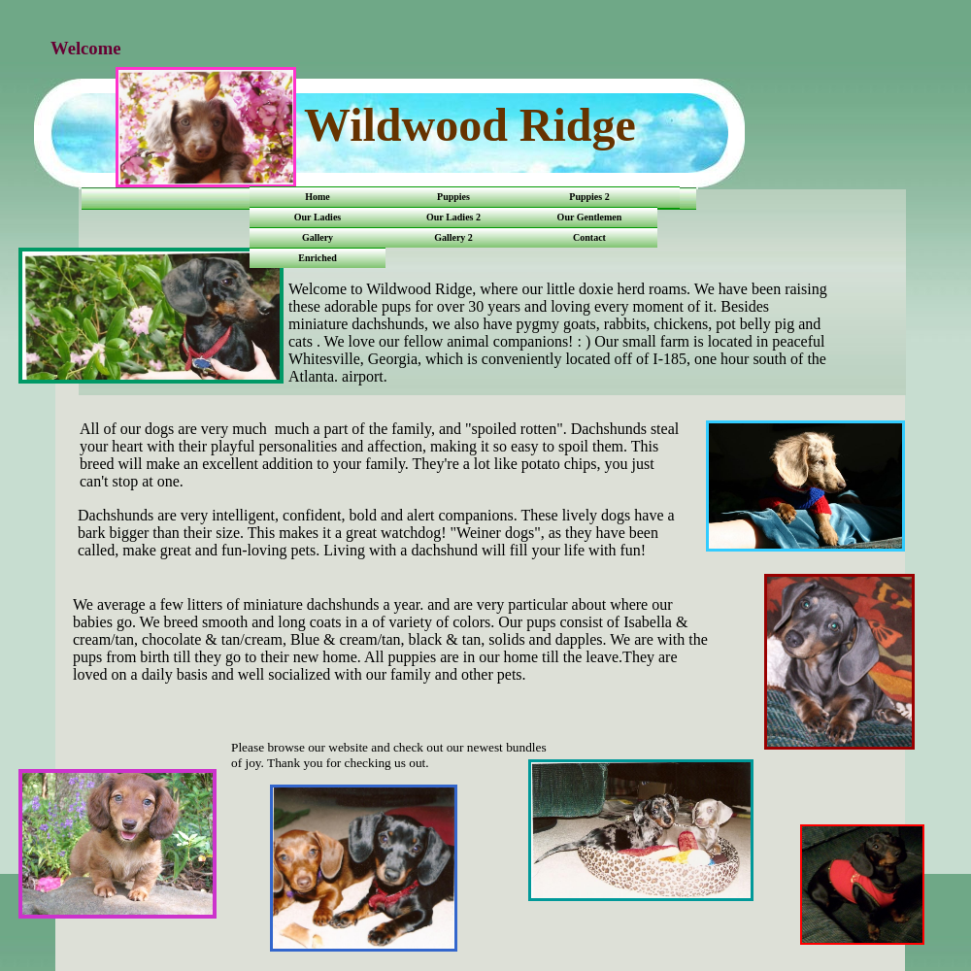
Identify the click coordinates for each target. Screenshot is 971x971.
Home (317, 196)
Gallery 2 (453, 237)
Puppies (453, 196)
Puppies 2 (589, 196)
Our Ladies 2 (453, 217)
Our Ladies (317, 217)
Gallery (317, 237)
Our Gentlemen (589, 217)
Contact (589, 237)
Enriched (317, 257)
